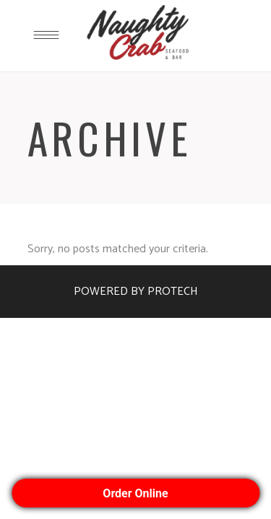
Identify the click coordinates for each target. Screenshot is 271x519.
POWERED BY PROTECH (136, 291)
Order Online (135, 493)
